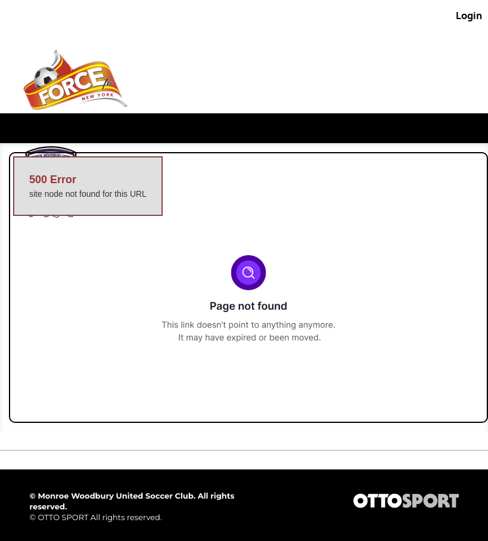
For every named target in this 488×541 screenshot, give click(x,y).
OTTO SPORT (63, 517)
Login (469, 15)
